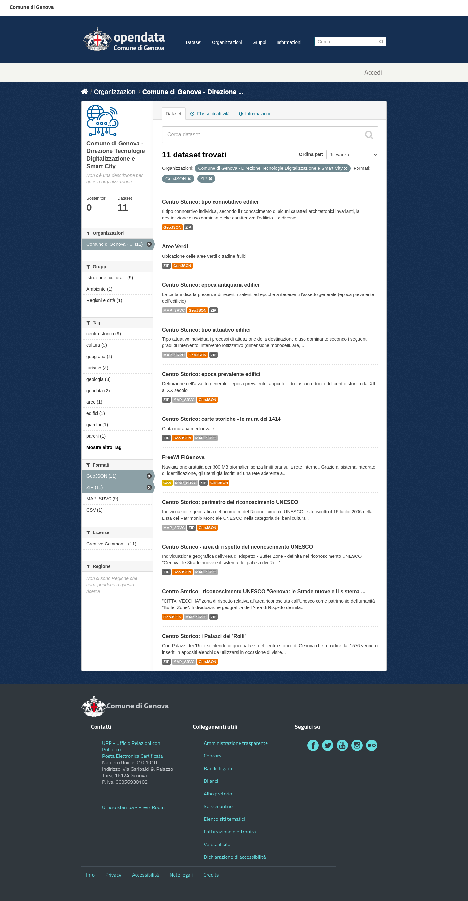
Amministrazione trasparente (236, 743)
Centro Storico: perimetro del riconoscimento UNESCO (230, 502)
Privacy (113, 875)
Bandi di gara (218, 768)
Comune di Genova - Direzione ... (193, 91)
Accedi (373, 72)
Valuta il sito (217, 844)
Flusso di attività (209, 113)
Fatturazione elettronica (230, 831)
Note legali (181, 875)
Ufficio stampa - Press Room (133, 807)
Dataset (194, 42)
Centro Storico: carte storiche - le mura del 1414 (221, 419)
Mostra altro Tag (104, 447)
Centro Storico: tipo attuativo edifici (206, 329)
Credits (211, 875)
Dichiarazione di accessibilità (235, 857)
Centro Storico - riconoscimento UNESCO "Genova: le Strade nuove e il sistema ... (264, 591)
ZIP (188, 227)
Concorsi (213, 755)
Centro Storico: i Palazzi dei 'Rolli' (204, 636)
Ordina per (310, 154)
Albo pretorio (218, 793)
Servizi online (218, 806)
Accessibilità (145, 875)
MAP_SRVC (174, 310)
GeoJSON (172, 227)
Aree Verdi (175, 246)
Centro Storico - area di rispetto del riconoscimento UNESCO (237, 547)
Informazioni (289, 42)
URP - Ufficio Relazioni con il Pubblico (133, 746)
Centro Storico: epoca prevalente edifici (211, 374)
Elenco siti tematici (224, 819)
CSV (167, 483)
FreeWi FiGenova (183, 457)
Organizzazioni (227, 42)
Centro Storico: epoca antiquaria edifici (210, 285)
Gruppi (259, 42)
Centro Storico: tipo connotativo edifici (210, 202)
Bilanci (211, 781)
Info (90, 875)
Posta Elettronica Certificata (132, 756)
